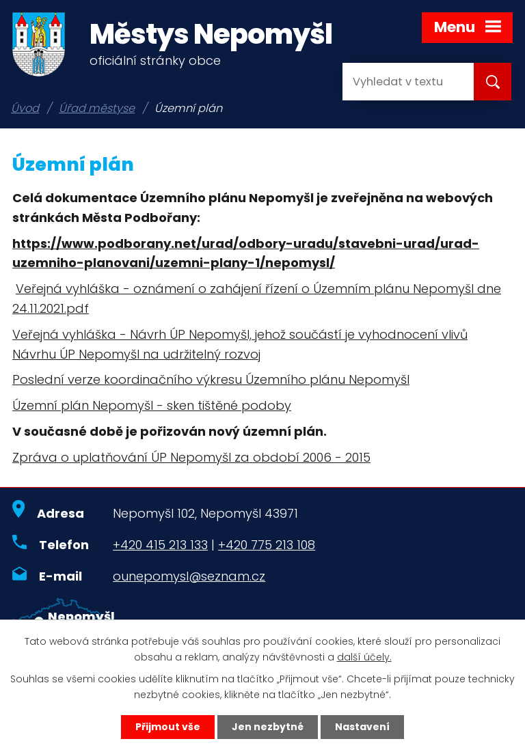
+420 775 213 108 (266, 544)
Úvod (25, 108)
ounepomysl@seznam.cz (189, 576)
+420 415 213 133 (160, 544)
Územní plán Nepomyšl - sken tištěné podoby (151, 405)
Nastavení (362, 727)
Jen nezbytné (268, 727)
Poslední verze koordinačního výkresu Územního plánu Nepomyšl (210, 379)
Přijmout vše (167, 727)
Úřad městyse (97, 108)
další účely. (364, 657)
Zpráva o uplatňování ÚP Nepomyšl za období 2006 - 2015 (191, 457)
